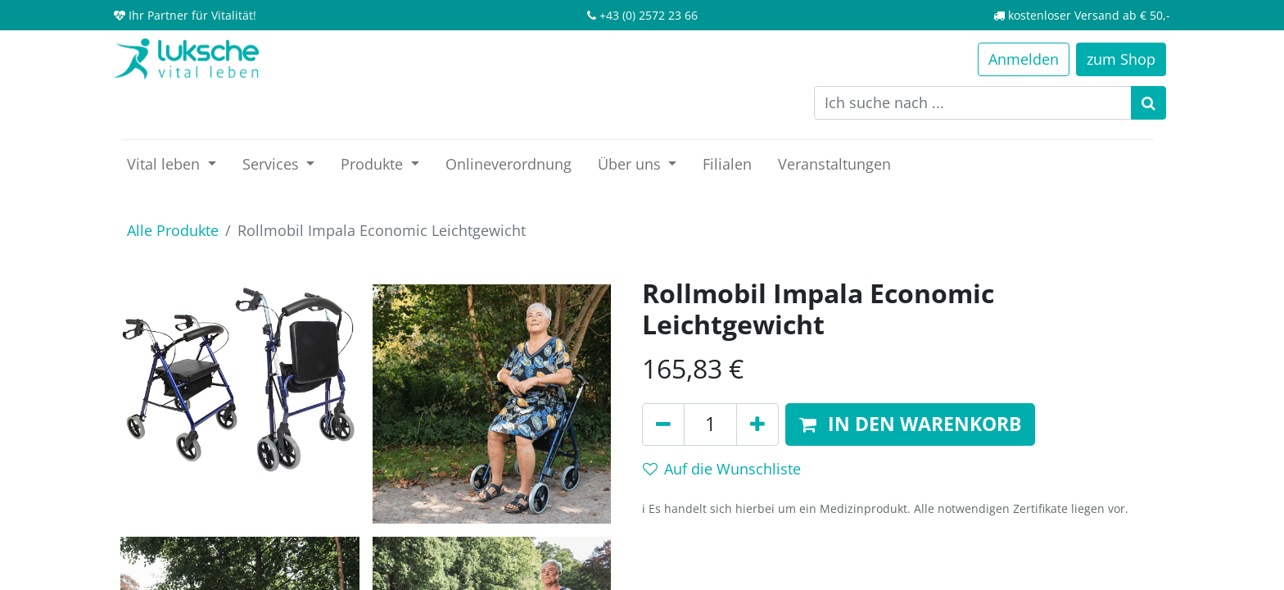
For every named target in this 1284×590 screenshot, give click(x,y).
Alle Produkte (173, 230)
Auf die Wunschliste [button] (722, 469)
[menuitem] (508, 164)
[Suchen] (1148, 103)
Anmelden (1023, 59)
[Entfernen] (663, 424)
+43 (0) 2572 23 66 (648, 15)
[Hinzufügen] (757, 424)
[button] (910, 424)
